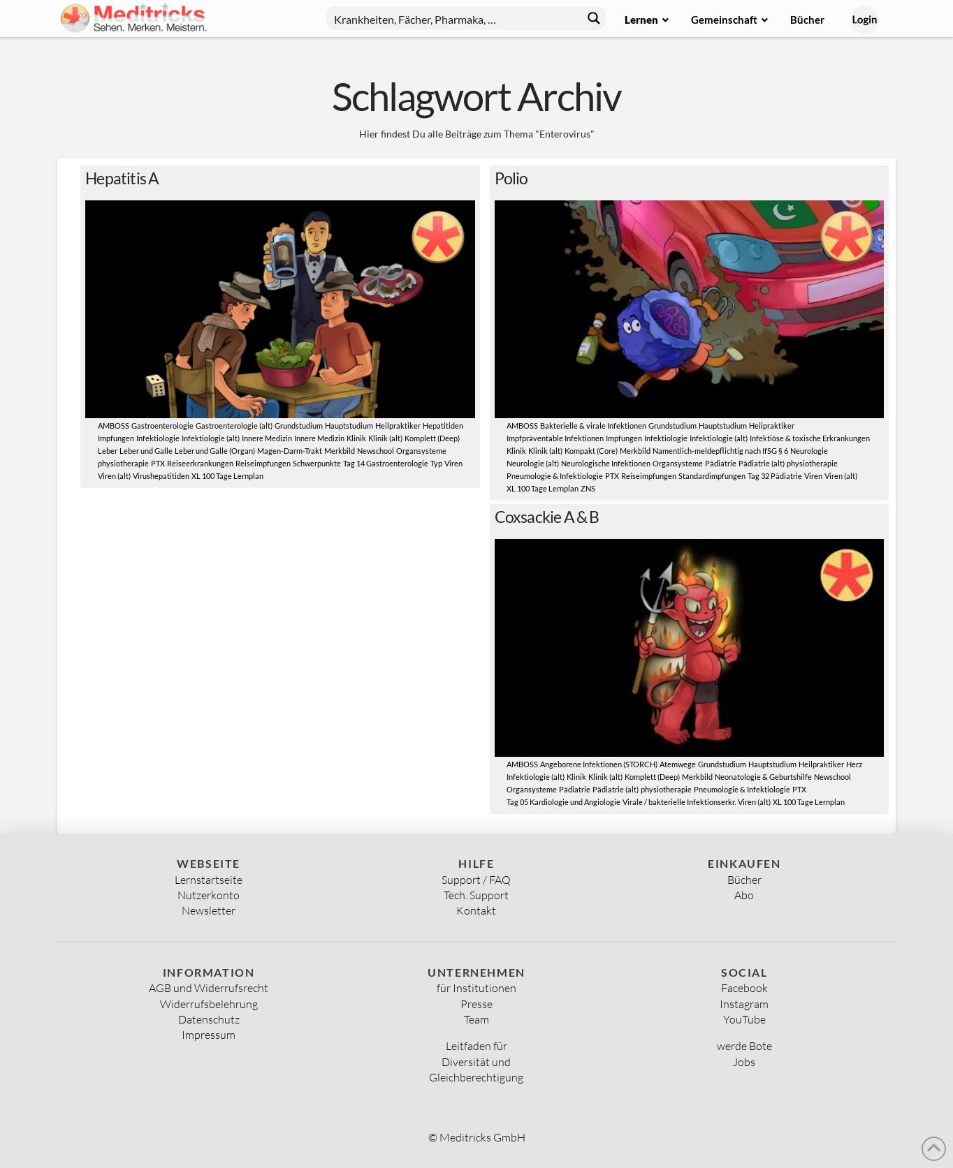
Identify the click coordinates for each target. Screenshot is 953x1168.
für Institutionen (476, 988)
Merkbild (339, 451)
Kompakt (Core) (591, 451)
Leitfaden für (476, 1046)
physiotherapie (123, 463)
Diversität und (476, 1062)
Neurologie (809, 451)
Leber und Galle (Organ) (215, 451)
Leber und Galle (146, 451)
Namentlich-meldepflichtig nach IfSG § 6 (720, 451)
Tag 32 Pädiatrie (775, 476)
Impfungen (116, 438)
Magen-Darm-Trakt (289, 451)
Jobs (744, 1062)
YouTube (744, 1019)
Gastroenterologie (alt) (234, 426)
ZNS (588, 489)
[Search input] (455, 18)
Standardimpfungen (711, 476)
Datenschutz (209, 1019)
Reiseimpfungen (263, 463)
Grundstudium (299, 426)
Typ (436, 463)
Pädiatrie (720, 463)
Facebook (744, 988)
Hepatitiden (443, 426)
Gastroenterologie (162, 426)
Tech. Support (476, 895)
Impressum (208, 1035)
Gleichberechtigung (476, 1077)
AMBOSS (113, 426)
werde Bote (744, 1046)
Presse (476, 1004)
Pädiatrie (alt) (762, 463)
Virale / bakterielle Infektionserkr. (679, 802)
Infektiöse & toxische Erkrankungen (810, 438)
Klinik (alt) (385, 438)
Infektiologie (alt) (211, 438)
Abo (744, 895)
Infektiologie (158, 438)
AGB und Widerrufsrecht (208, 988)
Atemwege (678, 764)
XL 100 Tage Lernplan (227, 476)
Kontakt (476, 910)
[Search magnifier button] (594, 18)
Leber (107, 451)
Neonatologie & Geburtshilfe (763, 777)
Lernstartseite (208, 880)
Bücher (744, 880)
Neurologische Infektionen (605, 463)
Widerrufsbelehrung (209, 1004)
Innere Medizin (267, 438)
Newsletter (208, 910)
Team (476, 1019)
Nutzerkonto (208, 895)
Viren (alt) (114, 476)
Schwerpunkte (317, 463)
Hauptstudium (349, 426)
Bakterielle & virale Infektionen (593, 426)
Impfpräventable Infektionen (555, 438)
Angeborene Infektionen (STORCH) (598, 764)
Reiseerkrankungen (200, 463)
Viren (453, 463)
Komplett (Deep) (432, 438)
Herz (854, 764)
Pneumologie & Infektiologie (555, 476)
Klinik (356, 438)
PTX (158, 463)
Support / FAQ (476, 880)
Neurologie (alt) (533, 463)
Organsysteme (421, 451)
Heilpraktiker (398, 426)
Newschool (375, 451)
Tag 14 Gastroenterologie (385, 463)
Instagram (744, 1004)
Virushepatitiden (161, 476)
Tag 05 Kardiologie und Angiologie (563, 802)
